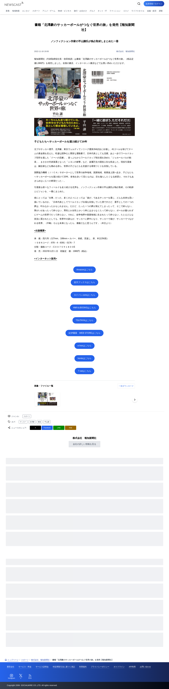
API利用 (132, 667)
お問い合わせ (145, 667)
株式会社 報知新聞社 (125, 51)
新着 (8, 11)
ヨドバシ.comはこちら (84, 295)
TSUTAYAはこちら (84, 320)
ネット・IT (102, 11)
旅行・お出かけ (80, 11)
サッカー (23, 422)
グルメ (92, 11)
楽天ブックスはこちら (84, 282)
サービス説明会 (42, 667)
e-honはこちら (84, 345)
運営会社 (10, 667)
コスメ (126, 11)
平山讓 (46, 422)
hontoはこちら (84, 358)
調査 (161, 11)
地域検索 (16, 11)
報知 (39, 422)
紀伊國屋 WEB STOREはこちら (84, 333)
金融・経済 (151, 11)
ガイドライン (119, 667)
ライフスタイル (137, 11)
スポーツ (36, 11)
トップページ (11, 660)
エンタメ (26, 11)
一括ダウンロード (126, 386)
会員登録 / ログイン (154, 4)
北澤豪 (32, 422)
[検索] (139, 3)
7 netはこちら (84, 371)
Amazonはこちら (84, 269)
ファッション (115, 11)
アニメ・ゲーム (48, 11)
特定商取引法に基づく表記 (64, 667)
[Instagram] (11, 676)
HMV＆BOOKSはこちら (84, 307)
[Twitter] (20, 676)
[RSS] (30, 676)
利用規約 (83, 667)
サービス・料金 (24, 667)
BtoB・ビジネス (64, 11)
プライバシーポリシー (100, 667)
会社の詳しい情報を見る (84, 444)
